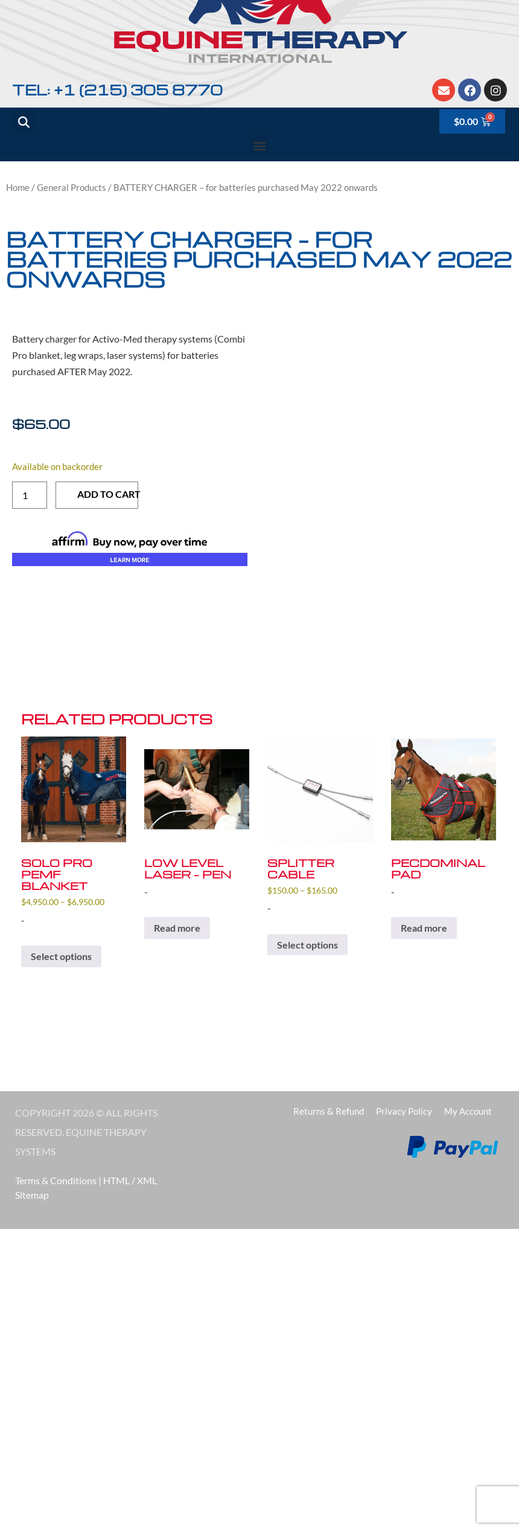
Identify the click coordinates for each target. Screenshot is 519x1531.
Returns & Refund (328, 1111)
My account (468, 1111)
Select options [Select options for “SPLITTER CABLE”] (307, 944)
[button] (260, 145)
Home (18, 187)
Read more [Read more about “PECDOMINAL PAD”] (424, 927)
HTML (116, 1180)
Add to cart (107, 494)
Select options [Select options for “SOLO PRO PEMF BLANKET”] (61, 956)
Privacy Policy (404, 1111)
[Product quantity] (29, 495)
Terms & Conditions (56, 1180)
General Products (71, 187)
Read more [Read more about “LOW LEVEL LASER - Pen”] (177, 927)
